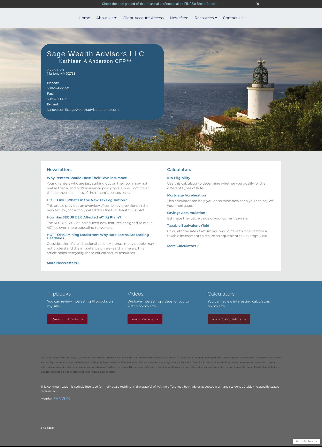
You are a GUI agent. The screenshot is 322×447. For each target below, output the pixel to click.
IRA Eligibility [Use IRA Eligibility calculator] (178, 178)
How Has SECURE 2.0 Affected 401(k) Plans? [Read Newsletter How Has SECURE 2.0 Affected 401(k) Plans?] (84, 217)
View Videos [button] (143, 319)
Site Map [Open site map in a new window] (47, 427)
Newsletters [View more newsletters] (59, 169)
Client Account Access (143, 17)
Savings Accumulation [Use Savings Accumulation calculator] (186, 213)
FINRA (58, 398)
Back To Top (306, 441)
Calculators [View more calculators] (179, 169)
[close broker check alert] (258, 3)
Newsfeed (179, 17)
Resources (204, 17)
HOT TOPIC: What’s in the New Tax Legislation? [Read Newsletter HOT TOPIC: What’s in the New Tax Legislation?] (87, 200)
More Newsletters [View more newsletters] (63, 263)
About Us (104, 17)
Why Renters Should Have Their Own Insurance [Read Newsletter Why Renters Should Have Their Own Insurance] (87, 178)
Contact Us (233, 17)
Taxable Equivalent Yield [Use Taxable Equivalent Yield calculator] (188, 225)
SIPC (67, 398)
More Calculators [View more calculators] (183, 246)
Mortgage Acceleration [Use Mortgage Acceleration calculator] (186, 195)
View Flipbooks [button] (65, 319)
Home (84, 17)
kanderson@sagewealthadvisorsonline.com (83, 109)
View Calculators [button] (227, 319)
